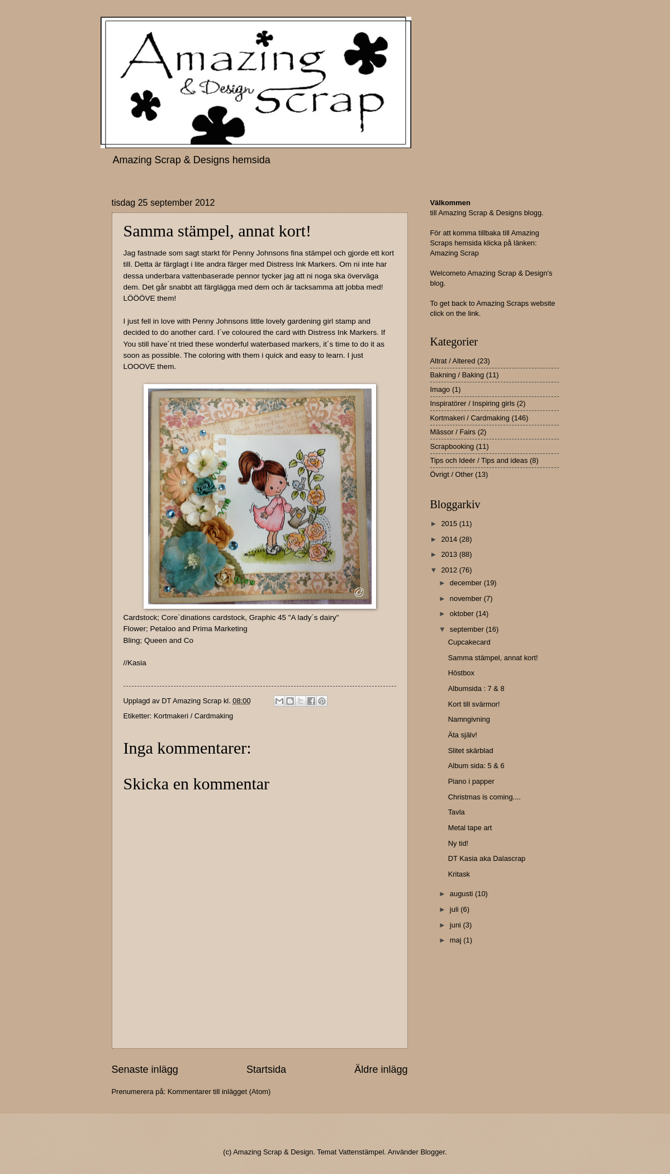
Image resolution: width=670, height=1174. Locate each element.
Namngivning (469, 719)
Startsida (266, 1069)
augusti (462, 893)
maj (456, 940)
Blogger (432, 1152)
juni (456, 925)
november (467, 598)
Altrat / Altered (453, 361)
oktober (463, 613)
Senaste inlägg (145, 1069)
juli (455, 909)
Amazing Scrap (454, 253)
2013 (450, 554)
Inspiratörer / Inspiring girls (472, 403)
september (468, 629)
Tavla (456, 812)
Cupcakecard (469, 642)
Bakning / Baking (457, 375)
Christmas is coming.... (484, 797)
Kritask (459, 874)
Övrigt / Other (451, 474)
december (467, 583)
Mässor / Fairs (453, 432)
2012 (450, 570)
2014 (450, 539)
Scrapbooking (452, 446)
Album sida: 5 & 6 (476, 765)
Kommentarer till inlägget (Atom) (219, 1091)
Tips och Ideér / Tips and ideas (479, 460)
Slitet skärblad (470, 750)
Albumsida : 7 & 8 (476, 688)
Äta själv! (462, 735)
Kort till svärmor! (474, 704)
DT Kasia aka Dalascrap (487, 858)
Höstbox (461, 673)
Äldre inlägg (380, 1069)
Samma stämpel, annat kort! (493, 658)
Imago (440, 389)
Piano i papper (471, 781)
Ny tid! (458, 843)
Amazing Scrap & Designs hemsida (191, 159)
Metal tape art (470, 827)
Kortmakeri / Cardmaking (193, 716)
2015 (450, 523)
